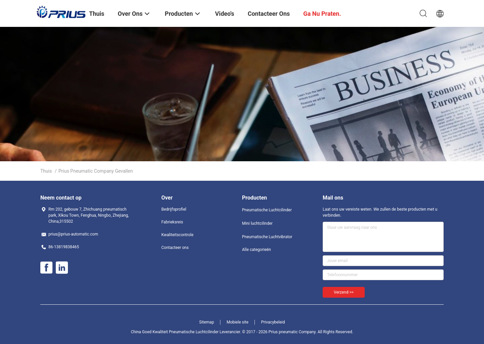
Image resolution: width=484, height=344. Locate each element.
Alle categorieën (256, 249)
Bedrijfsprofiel (173, 209)
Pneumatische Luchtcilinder (267, 210)
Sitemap (206, 322)
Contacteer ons (175, 247)
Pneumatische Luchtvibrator (267, 236)
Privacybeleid (273, 322)
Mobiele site (237, 322)
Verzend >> (344, 292)
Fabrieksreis (172, 222)
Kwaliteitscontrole (177, 234)
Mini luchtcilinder (257, 223)
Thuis (46, 171)
